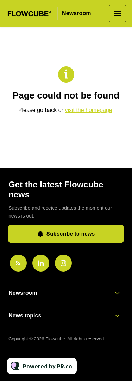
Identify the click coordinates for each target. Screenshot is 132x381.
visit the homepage (88, 110)
